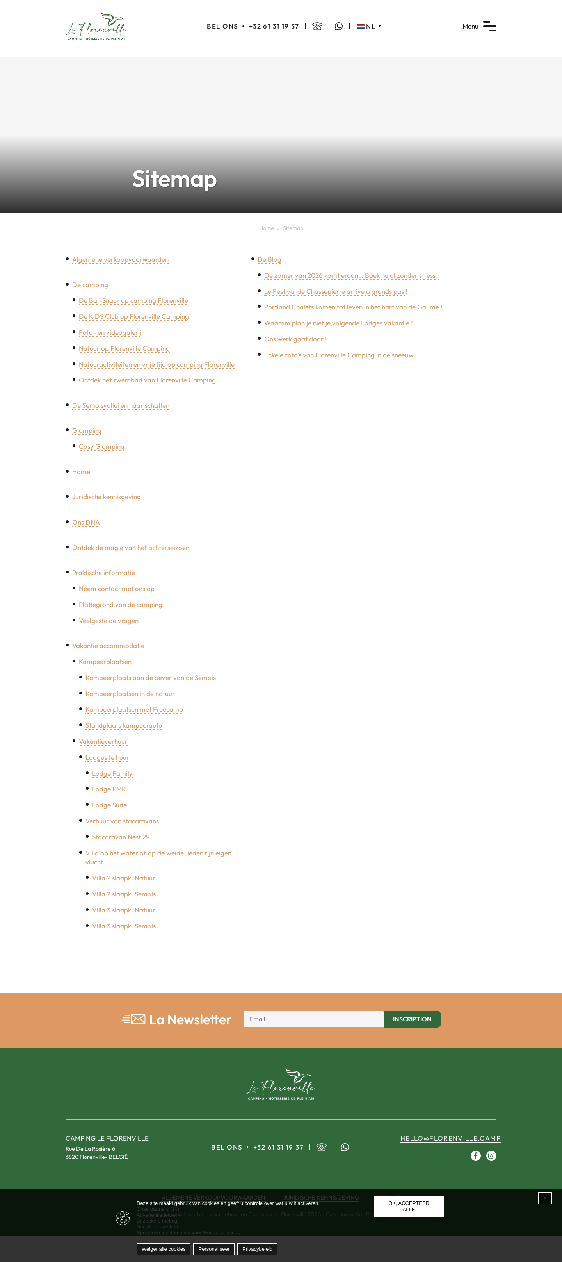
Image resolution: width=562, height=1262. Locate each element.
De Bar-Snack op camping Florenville (133, 300)
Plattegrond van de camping (120, 604)
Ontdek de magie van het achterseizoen (130, 547)
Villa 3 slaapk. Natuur (123, 910)
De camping (90, 284)
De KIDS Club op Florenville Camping (134, 316)
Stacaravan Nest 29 (121, 837)
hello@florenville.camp (450, 1138)
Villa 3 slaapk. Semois (124, 926)
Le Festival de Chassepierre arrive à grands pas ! (335, 291)
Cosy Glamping (101, 446)
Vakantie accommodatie (108, 645)
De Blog (269, 259)
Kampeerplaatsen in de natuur (130, 693)
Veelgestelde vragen (109, 620)
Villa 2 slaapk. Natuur (123, 878)
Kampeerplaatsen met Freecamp (134, 709)
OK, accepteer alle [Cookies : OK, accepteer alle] (408, 1206)
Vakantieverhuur (103, 741)
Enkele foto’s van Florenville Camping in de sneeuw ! (340, 355)
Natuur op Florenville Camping (124, 348)
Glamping (86, 430)
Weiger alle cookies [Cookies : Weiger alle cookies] (163, 1249)
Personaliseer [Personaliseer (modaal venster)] (213, 1249)
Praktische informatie (103, 572)
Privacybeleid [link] (257, 1249)
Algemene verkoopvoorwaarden (120, 259)
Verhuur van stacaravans (122, 821)
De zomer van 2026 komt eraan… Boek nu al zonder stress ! (351, 275)
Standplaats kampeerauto (123, 725)
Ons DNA (86, 522)
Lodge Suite (109, 805)
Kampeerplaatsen (105, 661)
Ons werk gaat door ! (295, 339)
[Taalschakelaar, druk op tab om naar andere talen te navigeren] (369, 26)
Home (266, 228)
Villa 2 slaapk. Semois (124, 894)
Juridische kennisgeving (106, 497)
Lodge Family (112, 773)
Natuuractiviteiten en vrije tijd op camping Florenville (157, 364)
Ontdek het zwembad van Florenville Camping (147, 380)
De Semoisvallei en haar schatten (120, 405)
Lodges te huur (107, 757)
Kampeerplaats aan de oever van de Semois (150, 677)
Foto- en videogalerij (110, 332)
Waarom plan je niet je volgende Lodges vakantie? (338, 323)
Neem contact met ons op (117, 588)
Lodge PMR (109, 789)
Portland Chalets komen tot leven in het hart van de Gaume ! (353, 307)
